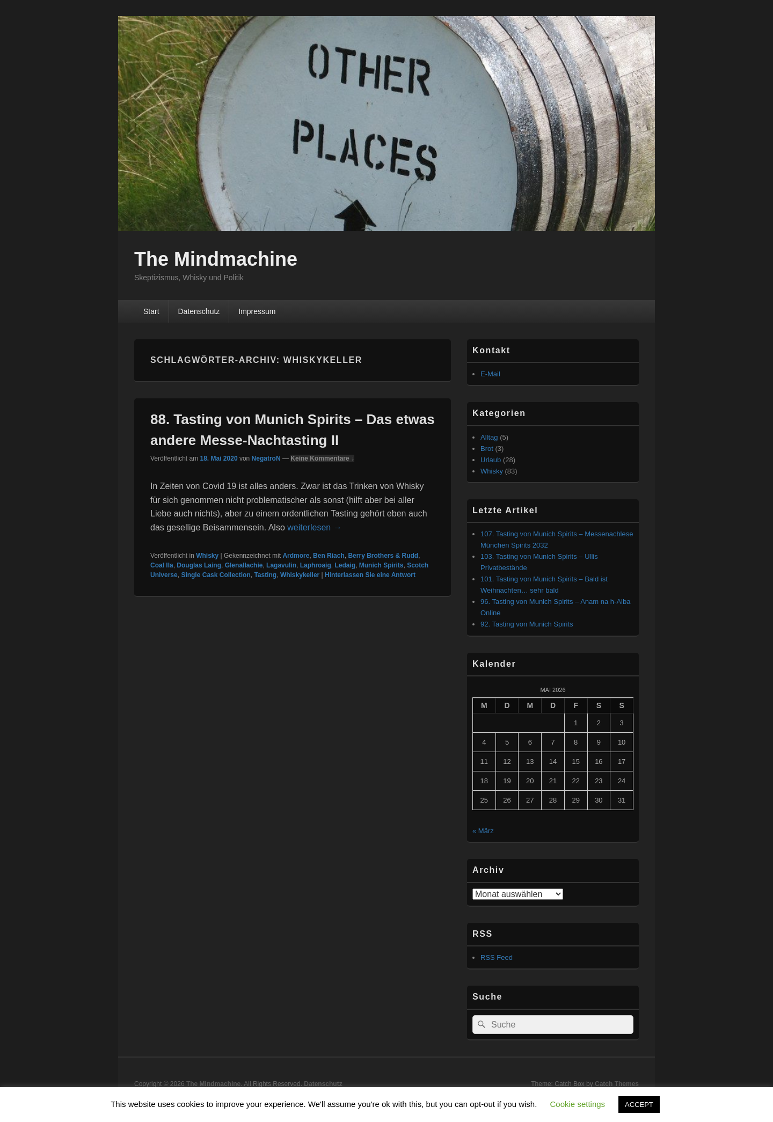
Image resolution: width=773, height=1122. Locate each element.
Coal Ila (161, 565)
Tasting (265, 575)
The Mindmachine (215, 259)
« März (483, 831)
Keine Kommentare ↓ (322, 458)
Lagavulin (281, 565)
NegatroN (266, 458)
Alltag (489, 437)
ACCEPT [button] (639, 1105)
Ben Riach (329, 555)
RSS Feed (496, 957)
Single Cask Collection (215, 575)
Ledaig (344, 565)
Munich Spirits (381, 565)
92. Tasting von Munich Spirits (526, 624)
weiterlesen (314, 527)
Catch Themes (617, 1084)
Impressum (256, 311)
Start (151, 311)
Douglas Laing (199, 565)
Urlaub (490, 460)
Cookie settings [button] (578, 1104)
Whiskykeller (299, 575)
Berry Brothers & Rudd (383, 555)
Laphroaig (315, 565)
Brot (486, 449)
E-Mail (490, 374)
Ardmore (295, 555)
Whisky (207, 555)
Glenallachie (244, 565)
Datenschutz (199, 311)
